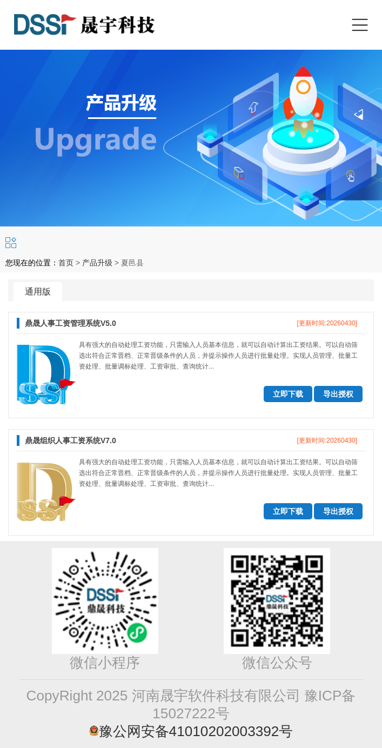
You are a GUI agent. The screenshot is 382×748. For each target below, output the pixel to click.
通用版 (38, 291)
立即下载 (288, 394)
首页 (65, 262)
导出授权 (338, 394)
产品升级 (97, 262)
